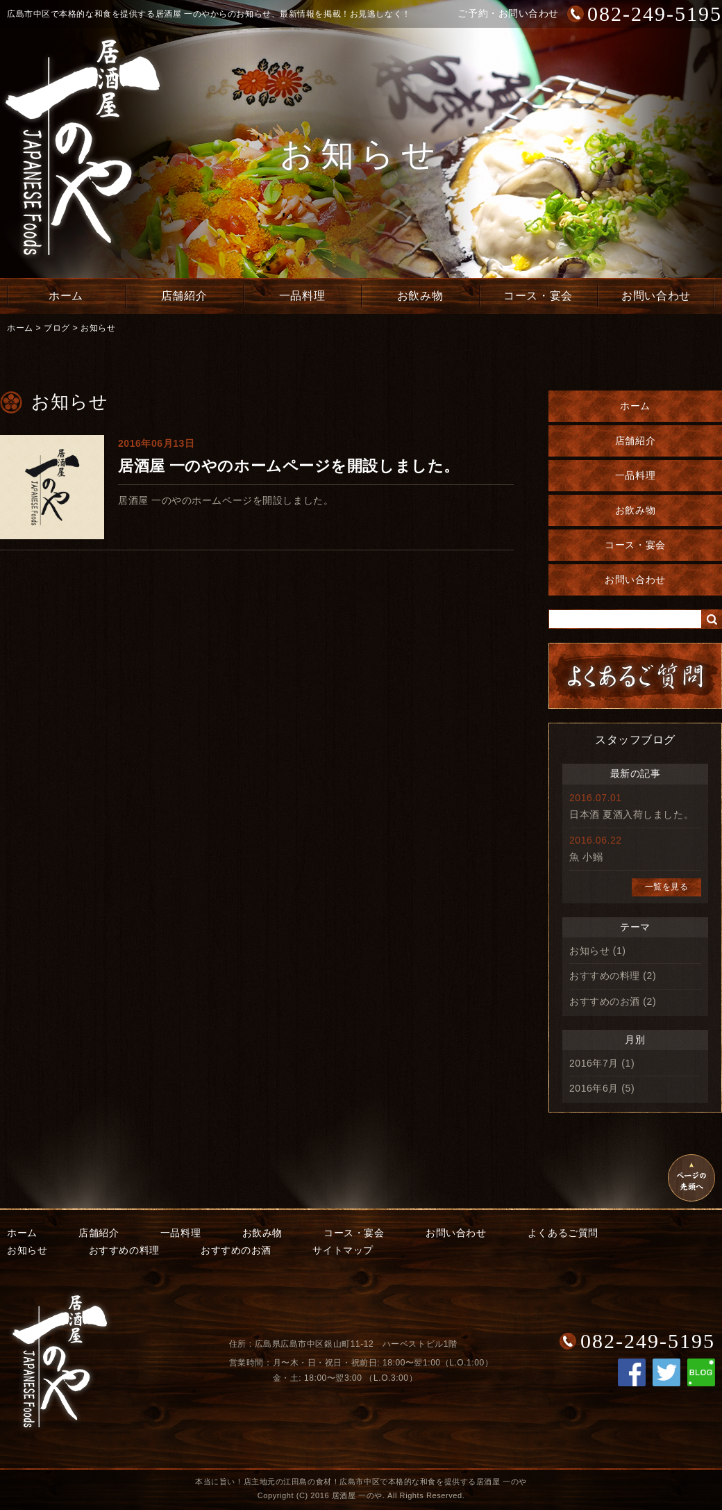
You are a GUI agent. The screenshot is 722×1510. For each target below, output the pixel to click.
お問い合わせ (655, 296)
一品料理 (302, 296)
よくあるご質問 (563, 1232)
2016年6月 (594, 1088)
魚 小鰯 (586, 856)
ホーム (66, 296)
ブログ (57, 328)
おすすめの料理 (604, 975)
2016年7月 (594, 1063)
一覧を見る (667, 887)
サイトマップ (342, 1250)
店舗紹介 (184, 296)
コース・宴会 (537, 296)
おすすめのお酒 (604, 1001)
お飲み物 (420, 296)
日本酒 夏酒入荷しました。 (631, 814)
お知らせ (98, 328)
